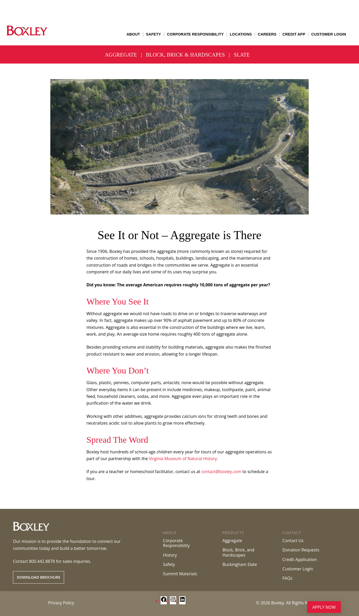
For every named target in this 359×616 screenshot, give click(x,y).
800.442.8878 (42, 561)
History (170, 555)
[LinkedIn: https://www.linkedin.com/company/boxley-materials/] (182, 601)
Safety (153, 34)
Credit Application (299, 559)
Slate (242, 55)
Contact (291, 532)
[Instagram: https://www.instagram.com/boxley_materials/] (173, 601)
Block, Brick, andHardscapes (238, 552)
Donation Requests (300, 550)
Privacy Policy (61, 603)
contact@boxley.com (221, 471)
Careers (267, 34)
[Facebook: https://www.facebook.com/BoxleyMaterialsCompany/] (164, 601)
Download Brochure (38, 577)
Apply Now (324, 607)
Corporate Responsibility (195, 34)
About (133, 34)
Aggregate (121, 55)
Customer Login (328, 34)
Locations (241, 34)
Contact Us (292, 540)
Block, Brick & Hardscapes (185, 55)
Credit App (293, 34)
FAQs (287, 578)
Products (233, 532)
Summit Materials (180, 574)
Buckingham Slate (240, 564)
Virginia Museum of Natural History (183, 458)
